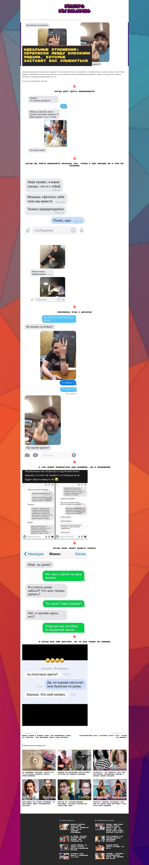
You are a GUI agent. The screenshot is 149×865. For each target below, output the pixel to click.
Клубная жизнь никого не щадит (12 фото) (115, 846)
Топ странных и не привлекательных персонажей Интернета (114, 839)
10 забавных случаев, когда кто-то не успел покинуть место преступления (38, 774)
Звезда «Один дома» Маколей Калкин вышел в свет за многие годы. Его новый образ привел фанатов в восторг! (115, 828)
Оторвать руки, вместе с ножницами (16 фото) (79, 855)
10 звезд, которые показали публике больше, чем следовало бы (79, 839)
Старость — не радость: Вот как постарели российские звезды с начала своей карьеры (109, 774)
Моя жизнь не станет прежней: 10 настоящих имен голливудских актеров (38, 803)
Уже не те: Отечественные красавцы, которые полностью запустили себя (72, 803)
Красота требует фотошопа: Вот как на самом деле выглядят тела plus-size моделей (109, 803)
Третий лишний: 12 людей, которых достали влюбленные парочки (79, 847)
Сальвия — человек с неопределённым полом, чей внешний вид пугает (115, 856)
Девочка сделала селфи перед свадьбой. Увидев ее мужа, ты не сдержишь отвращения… (79, 828)
